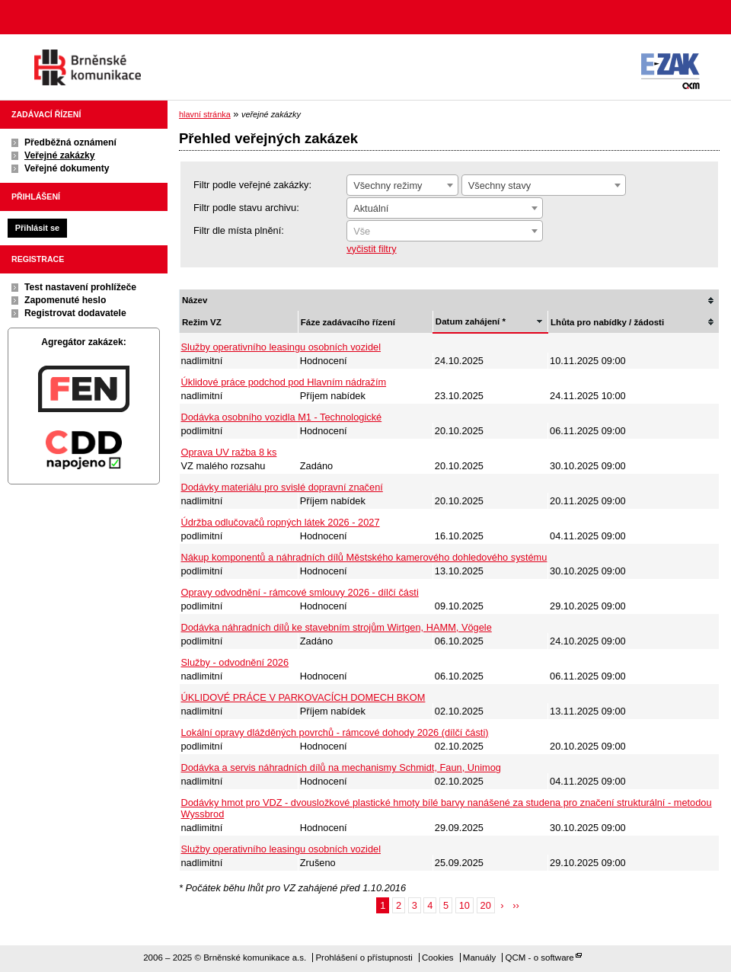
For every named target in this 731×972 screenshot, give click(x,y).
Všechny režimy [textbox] (387, 185)
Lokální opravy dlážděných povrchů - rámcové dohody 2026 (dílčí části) (335, 732)
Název (194, 300)
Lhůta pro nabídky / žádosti (607, 322)
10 (464, 905)
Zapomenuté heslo (65, 300)
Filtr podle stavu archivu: (246, 207)
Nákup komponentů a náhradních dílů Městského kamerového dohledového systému (364, 557)
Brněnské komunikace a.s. (87, 67)
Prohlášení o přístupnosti (363, 957)
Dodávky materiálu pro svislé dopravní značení (282, 487)
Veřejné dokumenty (66, 168)
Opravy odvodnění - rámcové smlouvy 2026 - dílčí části (300, 592)
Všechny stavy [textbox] (499, 185)
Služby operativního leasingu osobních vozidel (281, 347)
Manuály (479, 957)
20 (485, 905)
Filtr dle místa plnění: (238, 230)
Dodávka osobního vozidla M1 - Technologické (281, 417)
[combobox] (402, 185)
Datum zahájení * (471, 321)
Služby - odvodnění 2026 (235, 662)
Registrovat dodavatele (75, 313)
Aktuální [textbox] (370, 208)
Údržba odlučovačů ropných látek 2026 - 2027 (280, 522)
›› (515, 905)
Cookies (438, 957)
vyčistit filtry (371, 248)
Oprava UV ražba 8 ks (229, 452)
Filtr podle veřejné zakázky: (252, 184)
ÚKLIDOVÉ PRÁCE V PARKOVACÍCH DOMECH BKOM (303, 697)
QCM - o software (540, 957)
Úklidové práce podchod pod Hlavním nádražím (284, 382)
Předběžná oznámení (70, 142)
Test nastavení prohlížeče (80, 287)
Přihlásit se (37, 227)
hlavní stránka (205, 114)
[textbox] (444, 231)
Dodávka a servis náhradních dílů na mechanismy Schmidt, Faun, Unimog (341, 767)
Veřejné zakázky (59, 155)
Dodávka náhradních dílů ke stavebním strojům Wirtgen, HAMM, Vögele (336, 627)
